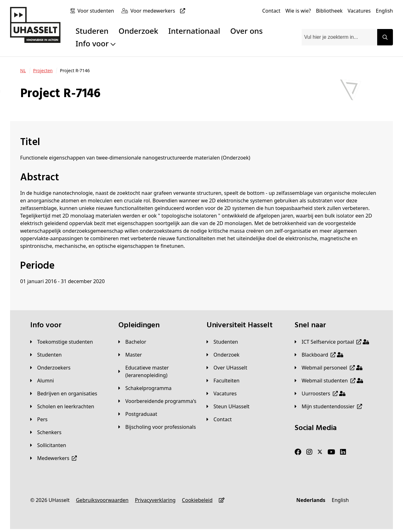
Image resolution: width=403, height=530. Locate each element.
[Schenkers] (45, 432)
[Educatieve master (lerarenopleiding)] (157, 371)
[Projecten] (43, 70)
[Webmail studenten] (329, 380)
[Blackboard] (319, 354)
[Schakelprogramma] (145, 388)
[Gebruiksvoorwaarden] (102, 500)
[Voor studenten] (96, 11)
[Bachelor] (132, 342)
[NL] (23, 70)
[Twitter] (319, 452)
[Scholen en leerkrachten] (62, 406)
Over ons (246, 31)
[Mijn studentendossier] (328, 406)
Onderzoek (138, 31)
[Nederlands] (310, 500)
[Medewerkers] (53, 458)
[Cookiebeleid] (197, 500)
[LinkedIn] (343, 452)
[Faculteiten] (223, 380)
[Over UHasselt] (227, 367)
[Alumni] (42, 380)
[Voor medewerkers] (159, 11)
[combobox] (339, 37)
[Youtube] (331, 452)
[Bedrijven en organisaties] (63, 393)
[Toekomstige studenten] (61, 342)
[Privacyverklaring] (155, 500)
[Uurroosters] (320, 393)
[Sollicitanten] (48, 445)
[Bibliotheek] (329, 11)
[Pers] (39, 419)
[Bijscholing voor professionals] (157, 427)
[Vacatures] (359, 11)
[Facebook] (298, 452)
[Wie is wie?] (298, 11)
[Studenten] (46, 354)
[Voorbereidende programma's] (157, 401)
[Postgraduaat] (137, 414)
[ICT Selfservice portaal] (332, 342)
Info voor (96, 43)
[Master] (130, 354)
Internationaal (194, 31)
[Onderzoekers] (50, 367)
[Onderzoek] (223, 354)
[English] (384, 11)
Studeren (92, 31)
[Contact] (271, 11)
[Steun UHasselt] (228, 406)
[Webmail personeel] (328, 367)
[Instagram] (309, 452)
